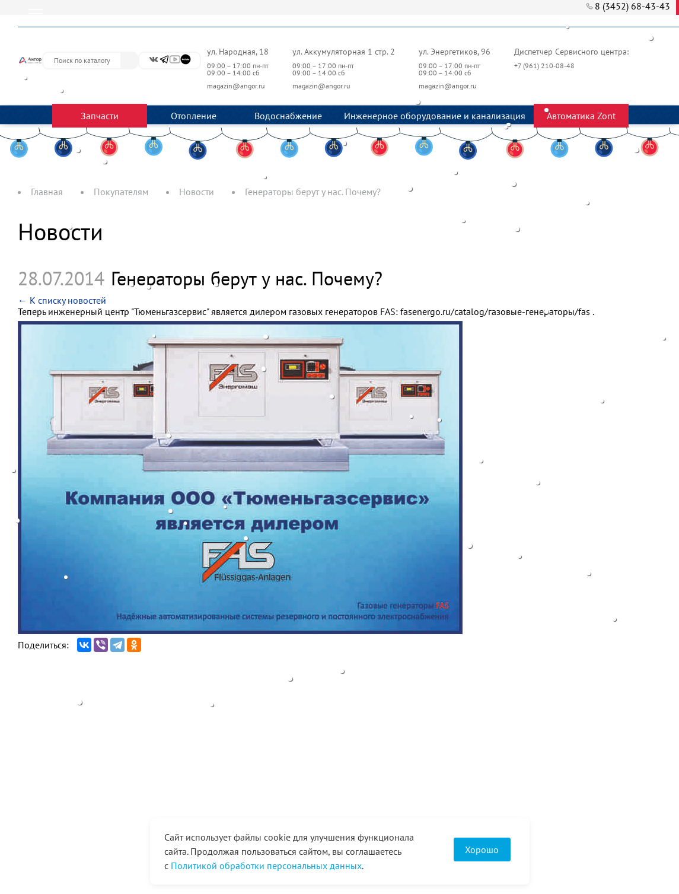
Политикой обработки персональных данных (266, 865)
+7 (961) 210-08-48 (545, 65)
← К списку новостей (62, 300)
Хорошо (482, 849)
